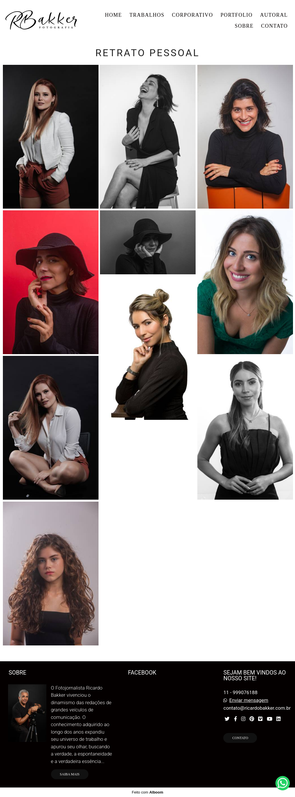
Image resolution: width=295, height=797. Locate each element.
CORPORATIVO (192, 15)
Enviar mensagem (248, 700)
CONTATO (274, 26)
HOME (113, 15)
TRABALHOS (146, 15)
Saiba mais (70, 774)
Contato (240, 738)
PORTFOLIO (236, 15)
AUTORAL (274, 15)
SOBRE (244, 26)
